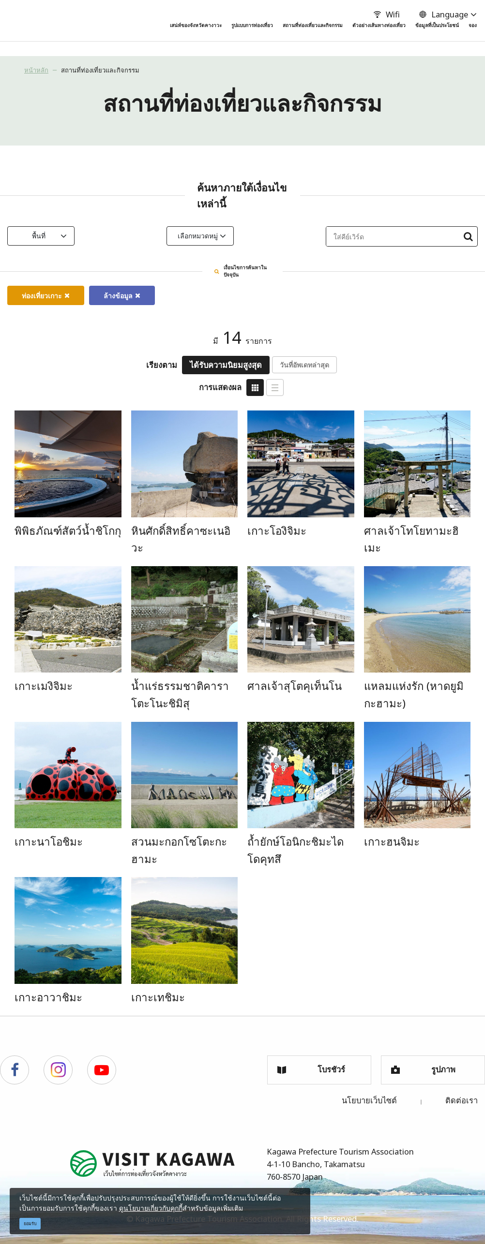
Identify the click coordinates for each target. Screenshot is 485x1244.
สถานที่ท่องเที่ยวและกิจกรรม (100, 70)
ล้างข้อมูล (122, 292)
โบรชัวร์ (311, 1066)
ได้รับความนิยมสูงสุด (226, 361)
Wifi (385, 14)
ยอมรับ (30, 1223)
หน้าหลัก (36, 70)
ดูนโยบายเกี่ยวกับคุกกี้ (150, 1208)
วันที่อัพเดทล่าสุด (304, 361)
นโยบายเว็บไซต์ (369, 1096)
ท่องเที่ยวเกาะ (46, 292)
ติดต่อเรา (461, 1096)
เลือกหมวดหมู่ (237, 235)
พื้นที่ (78, 235)
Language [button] (442, 14)
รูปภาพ (423, 1066)
